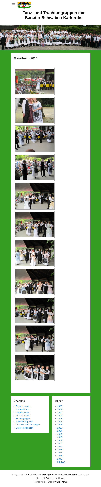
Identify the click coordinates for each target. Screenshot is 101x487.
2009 (59, 446)
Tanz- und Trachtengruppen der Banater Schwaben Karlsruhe (54, 15)
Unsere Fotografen (24, 428)
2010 (59, 443)
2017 (59, 421)
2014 (59, 431)
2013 (59, 434)
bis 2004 (61, 462)
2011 (59, 440)
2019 (59, 415)
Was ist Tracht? (23, 415)
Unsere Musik (22, 409)
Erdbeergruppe (23, 418)
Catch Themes (61, 482)
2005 (59, 459)
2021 (59, 409)
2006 (59, 455)
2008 (59, 449)
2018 (59, 418)
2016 (59, 425)
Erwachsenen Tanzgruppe (28, 425)
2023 (59, 406)
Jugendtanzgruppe (24, 421)
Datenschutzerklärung (55, 478)
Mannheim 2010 (26, 58)
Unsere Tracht (22, 412)
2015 (59, 428)
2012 (59, 437)
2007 (59, 452)
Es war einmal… (23, 406)
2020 (59, 412)
